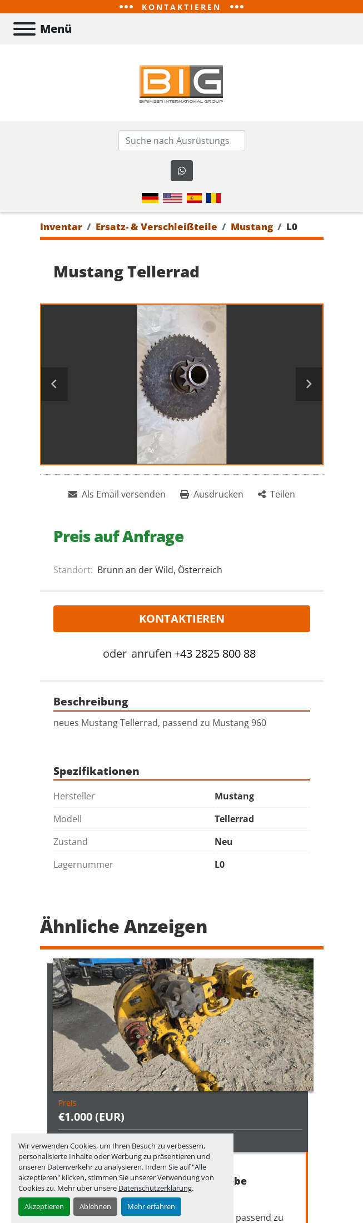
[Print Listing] (212, 494)
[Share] (276, 494)
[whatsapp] (182, 170)
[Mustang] (252, 226)
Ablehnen (95, 1206)
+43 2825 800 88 (215, 653)
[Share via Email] (117, 494)
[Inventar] (61, 226)
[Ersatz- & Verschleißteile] (156, 226)
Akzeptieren (44, 1206)
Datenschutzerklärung (155, 1188)
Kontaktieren (182, 618)
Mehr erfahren (151, 1206)
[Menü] (24, 29)
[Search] (181, 140)
